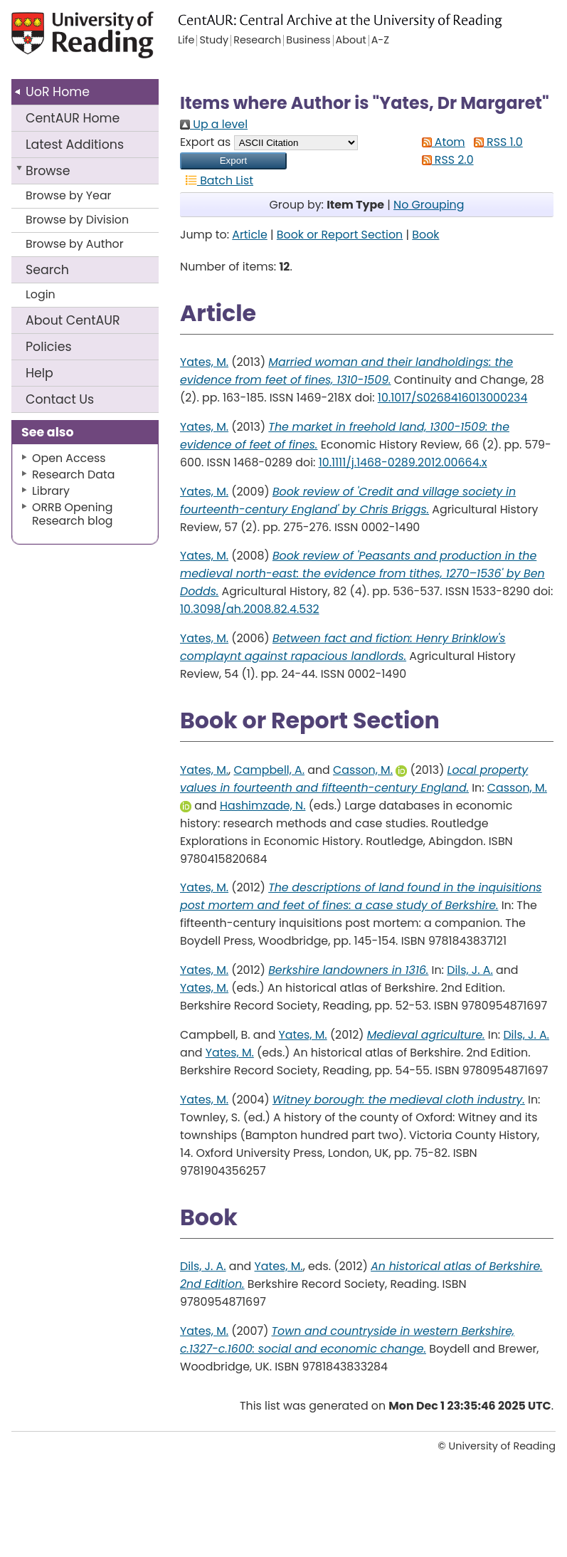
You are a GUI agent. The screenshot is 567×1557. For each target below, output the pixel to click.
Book (425, 234)
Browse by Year (69, 195)
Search (47, 269)
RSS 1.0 (495, 142)
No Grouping (428, 204)
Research (257, 40)
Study (213, 40)
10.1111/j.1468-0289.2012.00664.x (403, 462)
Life (186, 40)
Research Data (73, 474)
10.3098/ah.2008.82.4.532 (249, 609)
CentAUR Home (73, 118)
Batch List (216, 180)
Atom (440, 142)
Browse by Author (75, 244)
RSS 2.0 (445, 160)
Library (51, 491)
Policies (49, 346)
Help (39, 373)
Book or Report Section (340, 234)
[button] (233, 160)
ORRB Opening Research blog (72, 514)
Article (249, 234)
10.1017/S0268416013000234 (453, 397)
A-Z (380, 40)
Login (40, 294)
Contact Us (60, 399)
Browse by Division (77, 219)
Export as (205, 142)
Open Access (69, 458)
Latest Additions (75, 144)
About (73, 320)
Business (308, 40)
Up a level (214, 124)
